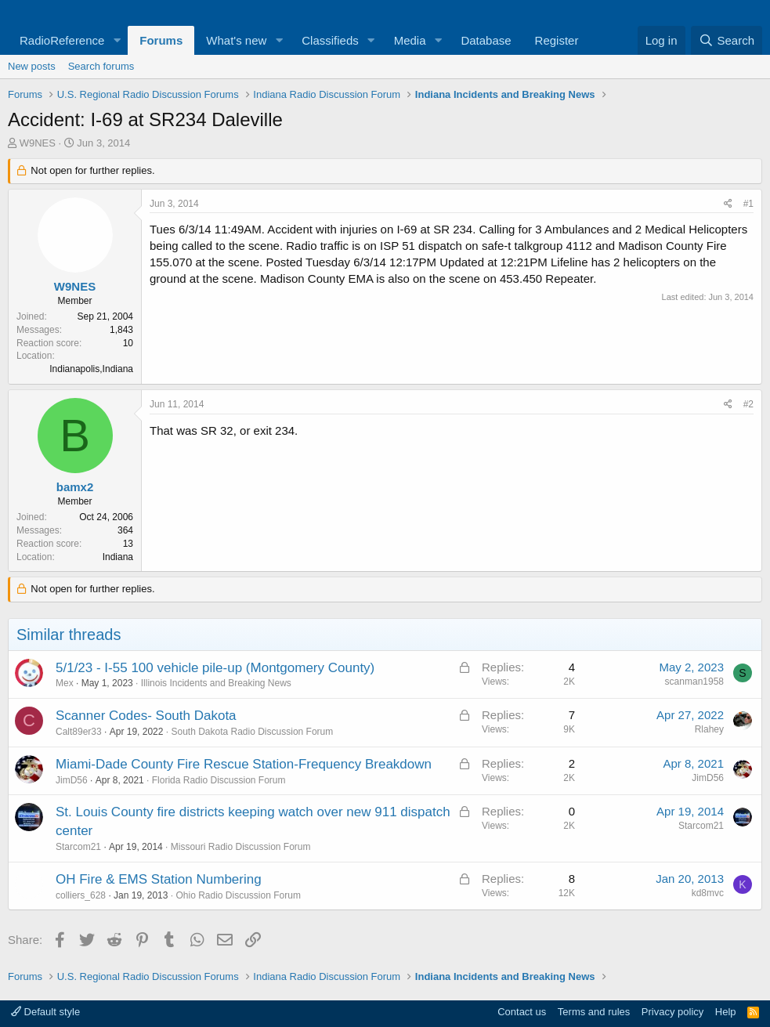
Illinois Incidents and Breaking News (216, 683)
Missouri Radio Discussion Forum (241, 846)
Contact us (521, 1012)
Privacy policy (672, 1012)
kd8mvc (708, 893)
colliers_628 (81, 895)
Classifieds (330, 40)
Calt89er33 (79, 731)
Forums (161, 40)
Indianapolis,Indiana (91, 368)
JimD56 (72, 780)
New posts (32, 66)
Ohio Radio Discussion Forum (237, 895)
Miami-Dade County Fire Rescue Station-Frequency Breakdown (244, 764)
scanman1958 (694, 681)
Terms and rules (594, 1012)
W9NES (38, 143)
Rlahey (709, 729)
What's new (236, 40)
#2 (748, 404)
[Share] (728, 204)
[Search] (726, 40)
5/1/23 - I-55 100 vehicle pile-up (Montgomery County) (215, 667)
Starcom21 (78, 846)
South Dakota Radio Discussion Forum (252, 731)
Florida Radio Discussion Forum (219, 780)
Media (410, 40)
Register (557, 40)
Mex (65, 683)
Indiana (118, 556)
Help (725, 1012)
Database (486, 40)
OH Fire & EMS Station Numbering (159, 879)
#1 (748, 203)
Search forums (101, 66)
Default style (45, 1012)
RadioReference (62, 40)
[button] (117, 40)
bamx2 (75, 487)
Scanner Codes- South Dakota (146, 715)
